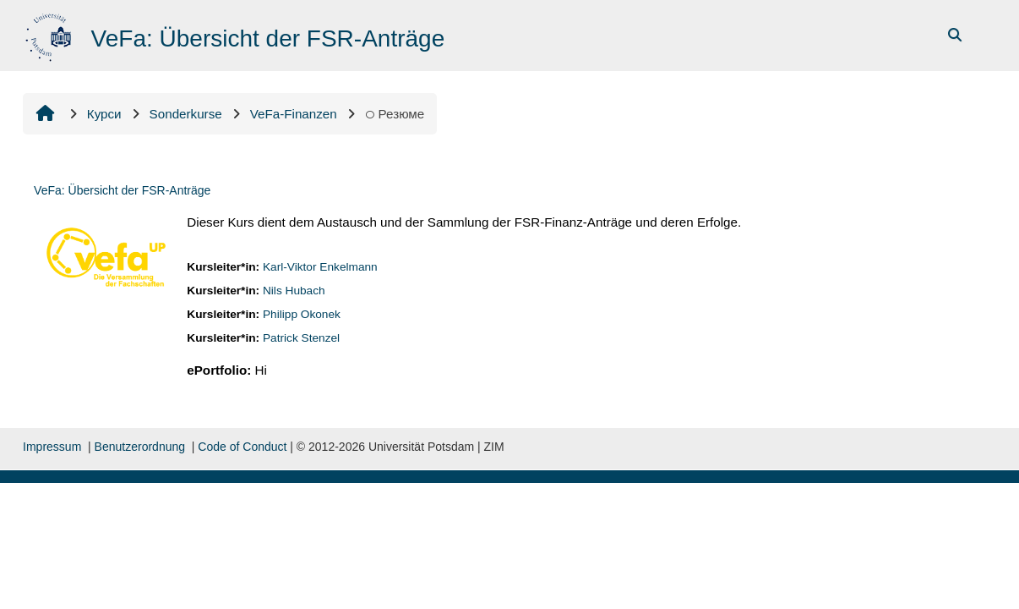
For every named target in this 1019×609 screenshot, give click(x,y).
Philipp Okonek (302, 314)
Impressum (52, 446)
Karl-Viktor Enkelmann (320, 267)
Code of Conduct (242, 446)
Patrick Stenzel (301, 338)
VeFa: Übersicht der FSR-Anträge (122, 190)
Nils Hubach (294, 290)
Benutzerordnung (140, 446)
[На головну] (50, 34)
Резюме (395, 114)
